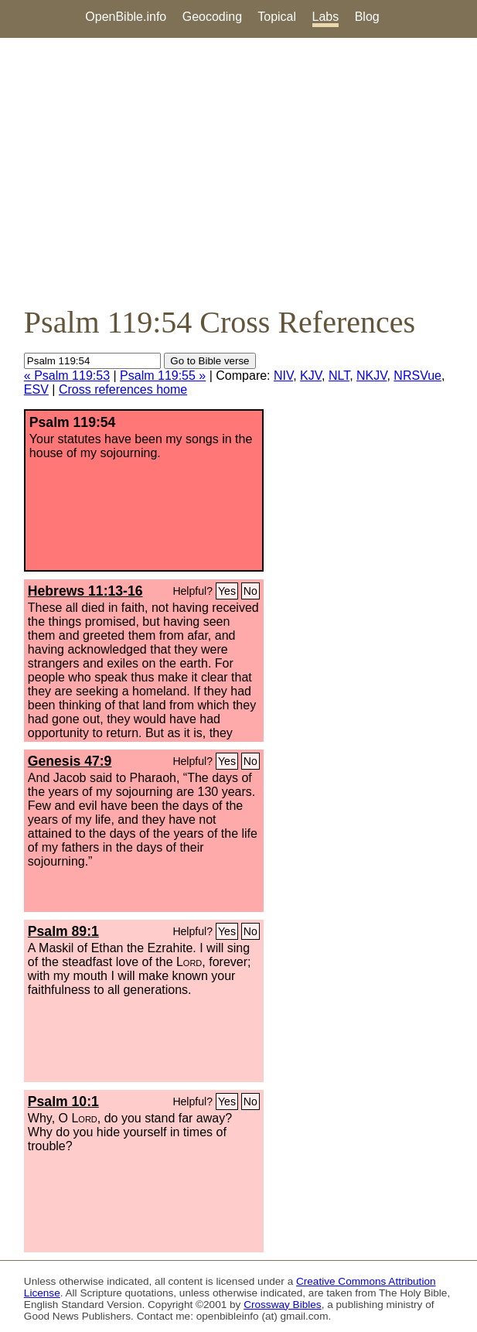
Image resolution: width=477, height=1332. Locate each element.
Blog (367, 16)
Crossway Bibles (282, 1304)
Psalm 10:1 (63, 1101)
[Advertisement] (238, 171)
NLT (339, 375)
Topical (276, 16)
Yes (227, 591)
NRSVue (417, 375)
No (250, 591)
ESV (36, 389)
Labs (325, 16)
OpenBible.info (125, 16)
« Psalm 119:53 (67, 375)
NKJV (371, 375)
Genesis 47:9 (70, 761)
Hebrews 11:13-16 (85, 591)
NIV (283, 375)
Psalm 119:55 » (163, 375)
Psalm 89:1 (63, 931)
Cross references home (123, 389)
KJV (311, 375)
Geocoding (212, 16)
